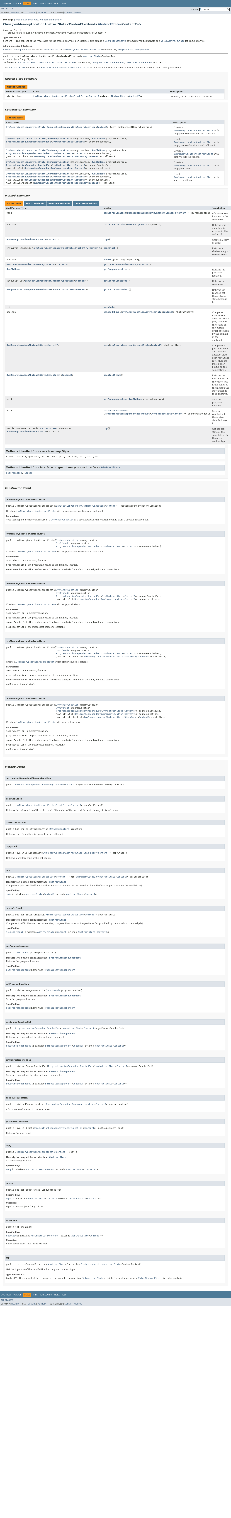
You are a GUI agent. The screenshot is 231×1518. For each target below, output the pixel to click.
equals (108, 259)
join (106, 345)
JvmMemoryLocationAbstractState (82, 49)
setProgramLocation (115, 399)
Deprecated (45, 3)
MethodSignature (137, 224)
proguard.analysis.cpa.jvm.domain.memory (37, 19)
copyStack (109, 248)
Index (57, 3)
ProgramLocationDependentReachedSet (28, 141)
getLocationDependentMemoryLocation (126, 264)
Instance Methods (59, 203)
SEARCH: (194, 9)
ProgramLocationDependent (133, 49)
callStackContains (115, 224)
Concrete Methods (86, 203)
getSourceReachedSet (116, 289)
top (105, 428)
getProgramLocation (115, 269)
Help (63, 3)
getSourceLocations (115, 281)
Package (17, 3)
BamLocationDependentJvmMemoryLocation (71, 127)
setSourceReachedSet (116, 410)
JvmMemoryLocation (58, 138)
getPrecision (14, 473)
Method (41, 12)
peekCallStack (112, 375)
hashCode (109, 307)
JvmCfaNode (98, 138)
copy (106, 239)
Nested (15, 12)
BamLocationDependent (16, 49)
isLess (28, 473)
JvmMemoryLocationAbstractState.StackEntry (60, 96)
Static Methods (35, 203)
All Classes (7, 9)
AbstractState (109, 24)
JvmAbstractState (62, 141)
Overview (6, 3)
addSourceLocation (115, 213)
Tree (35, 3)
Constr (32, 12)
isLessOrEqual (112, 312)
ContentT (93, 96)
